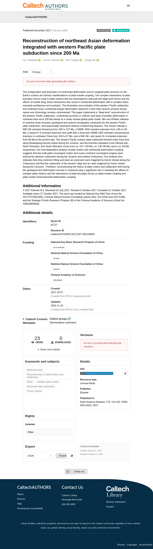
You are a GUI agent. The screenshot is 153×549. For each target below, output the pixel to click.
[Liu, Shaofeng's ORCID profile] (39, 60)
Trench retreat (34, 391)
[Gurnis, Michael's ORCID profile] (61, 60)
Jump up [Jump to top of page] (74, 471)
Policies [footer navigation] (21, 499)
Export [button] (62, 455)
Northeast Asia (34, 370)
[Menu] (128, 6)
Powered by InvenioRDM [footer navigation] (30, 509)
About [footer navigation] (20, 494)
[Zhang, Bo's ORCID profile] (97, 60)
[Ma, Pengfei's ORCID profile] (80, 60)
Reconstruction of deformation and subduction (45, 375)
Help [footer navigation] (19, 504)
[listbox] (41, 72)
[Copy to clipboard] (125, 373)
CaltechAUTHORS (36, 16)
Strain (30, 382)
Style (25, 72)
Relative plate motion (48, 382)
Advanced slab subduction (41, 386)
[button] (49, 432)
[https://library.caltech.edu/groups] (70, 319)
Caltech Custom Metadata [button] (35, 321)
